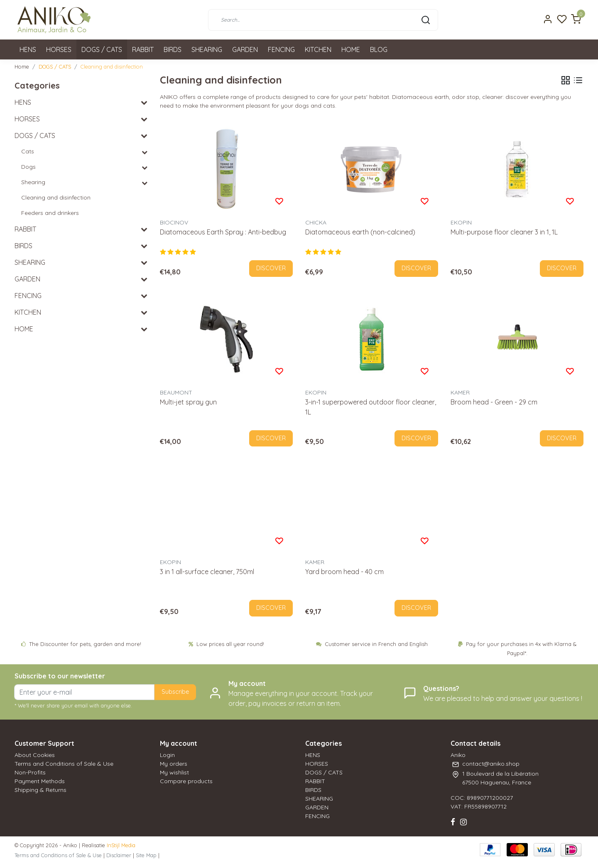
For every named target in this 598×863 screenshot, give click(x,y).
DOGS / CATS (101, 49)
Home (22, 66)
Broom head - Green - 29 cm (494, 402)
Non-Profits (30, 772)
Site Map (146, 855)
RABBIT (143, 49)
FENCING (281, 49)
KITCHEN (318, 49)
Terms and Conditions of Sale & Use (64, 763)
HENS (28, 49)
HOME (350, 49)
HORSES (58, 49)
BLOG (378, 49)
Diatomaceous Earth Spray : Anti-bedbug (223, 232)
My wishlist (174, 772)
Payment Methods (40, 781)
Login (167, 755)
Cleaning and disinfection (112, 66)
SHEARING (206, 49)
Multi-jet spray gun (188, 402)
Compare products (186, 781)
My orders (173, 763)
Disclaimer (118, 855)
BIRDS (172, 49)
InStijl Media (120, 845)
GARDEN (245, 49)
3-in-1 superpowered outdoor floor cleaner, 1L (370, 407)
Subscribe (175, 691)
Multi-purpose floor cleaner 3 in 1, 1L (504, 232)
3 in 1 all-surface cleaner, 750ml (207, 571)
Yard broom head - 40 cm (344, 571)
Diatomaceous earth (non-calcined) (360, 232)
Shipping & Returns (40, 790)
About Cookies (35, 755)
